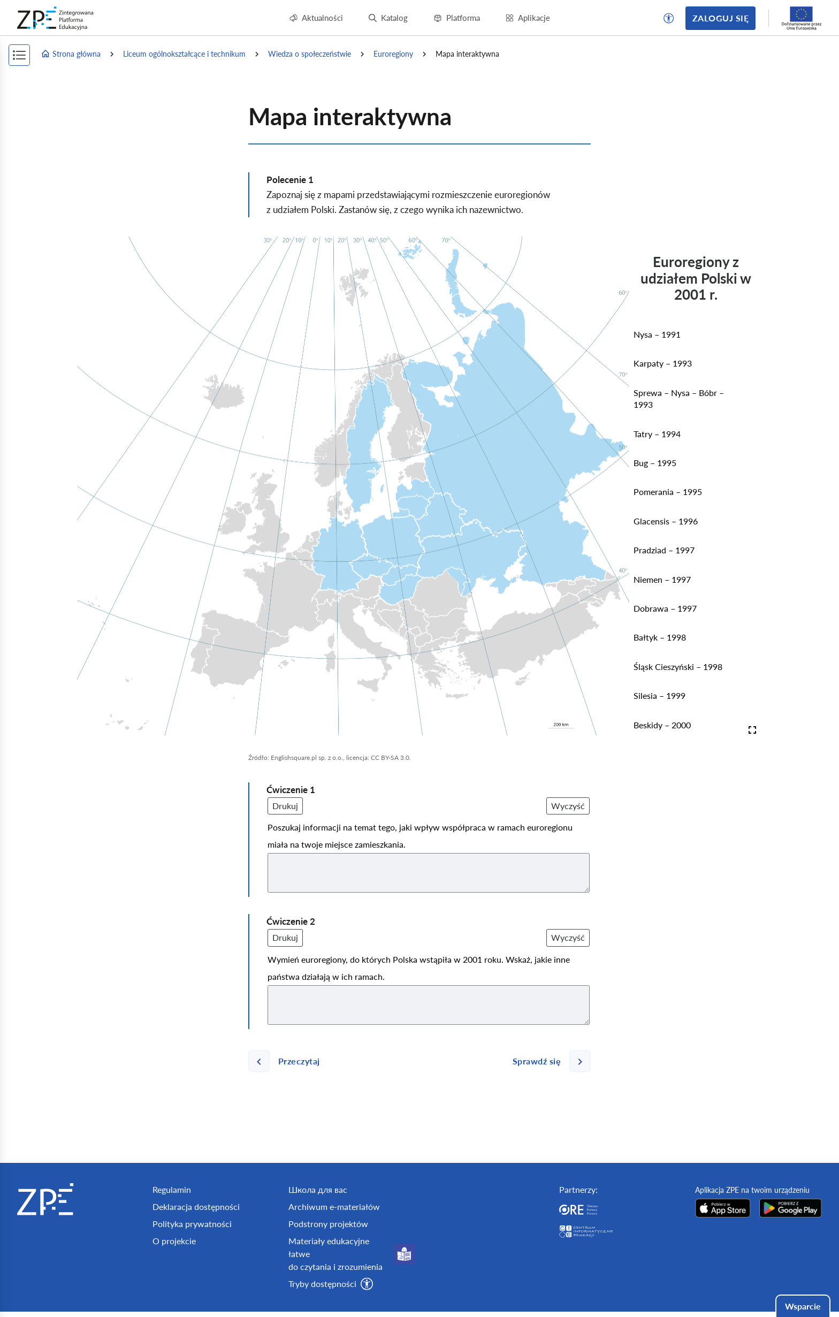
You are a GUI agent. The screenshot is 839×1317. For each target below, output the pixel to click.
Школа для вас (317, 1189)
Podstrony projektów (328, 1224)
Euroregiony (393, 53)
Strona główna (71, 54)
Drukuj (285, 806)
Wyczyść (568, 806)
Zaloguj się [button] (720, 18)
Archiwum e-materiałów (334, 1206)
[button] (669, 18)
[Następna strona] (547, 1061)
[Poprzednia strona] (288, 1061)
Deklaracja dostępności (196, 1206)
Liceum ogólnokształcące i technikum (184, 53)
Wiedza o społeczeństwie (309, 53)
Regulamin (171, 1189)
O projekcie (174, 1241)
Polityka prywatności (192, 1224)
